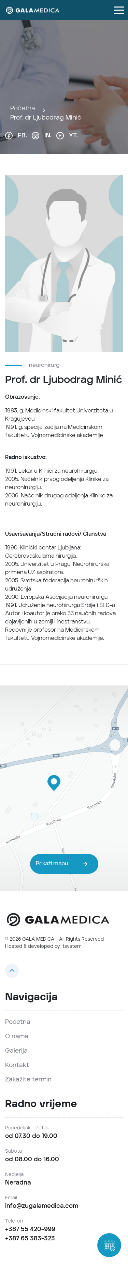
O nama (16, 1036)
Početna (22, 109)
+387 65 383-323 (30, 1239)
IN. (42, 136)
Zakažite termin (28, 1080)
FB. (16, 136)
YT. (67, 136)
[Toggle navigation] (119, 10)
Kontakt (17, 1065)
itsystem (71, 946)
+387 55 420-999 (30, 1229)
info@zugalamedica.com (41, 1206)
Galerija (16, 1051)
